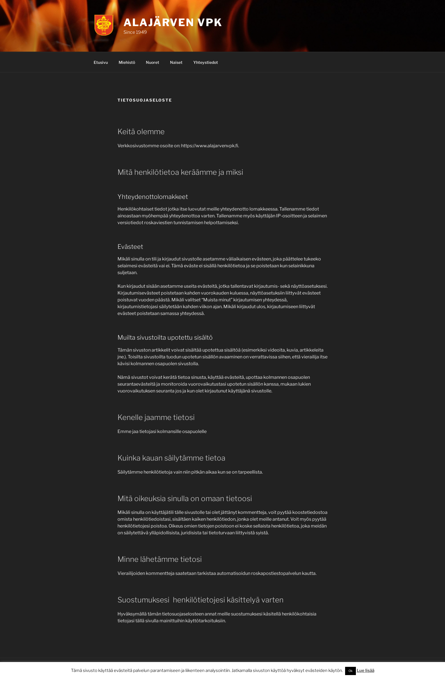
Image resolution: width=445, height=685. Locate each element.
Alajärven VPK (172, 22)
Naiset (176, 62)
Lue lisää (365, 670)
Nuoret (152, 62)
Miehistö (127, 62)
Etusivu (101, 62)
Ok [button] (350, 671)
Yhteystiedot (205, 62)
